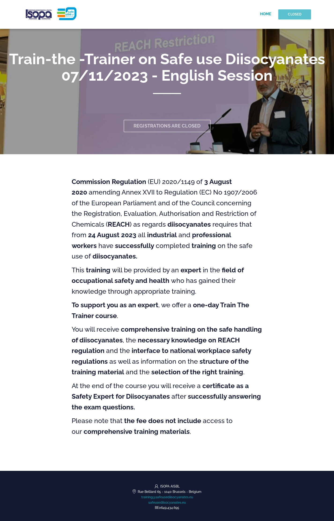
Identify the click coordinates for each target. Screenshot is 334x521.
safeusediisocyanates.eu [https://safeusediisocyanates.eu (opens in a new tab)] (167, 502)
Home (265, 14)
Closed (294, 14)
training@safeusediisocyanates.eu (167, 497)
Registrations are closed (167, 126)
